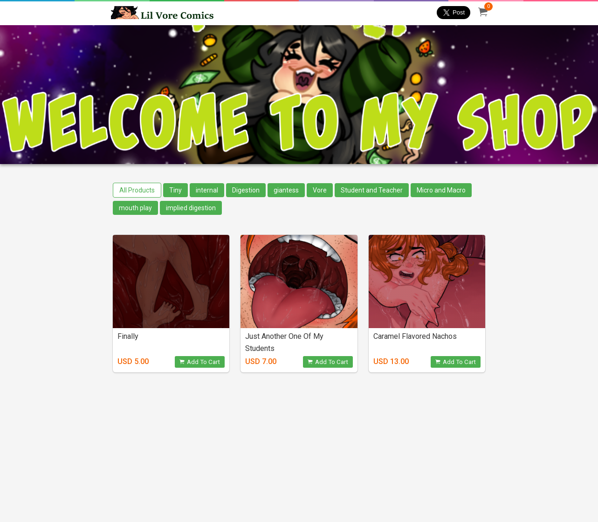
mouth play (135, 208)
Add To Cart (199, 361)
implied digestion (191, 208)
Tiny (175, 190)
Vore (320, 190)
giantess (286, 190)
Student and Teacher (372, 190)
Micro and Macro (441, 190)
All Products (137, 190)
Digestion (246, 190)
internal (207, 190)
